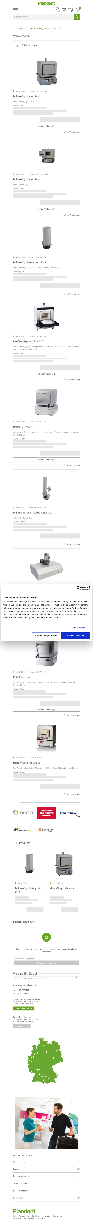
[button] (64, 10)
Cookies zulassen (75, 635)
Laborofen (26, 96)
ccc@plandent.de (22, 994)
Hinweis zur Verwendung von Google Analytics (29, 1218)
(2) (46, 126)
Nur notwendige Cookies (46, 635)
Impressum (47, 1216)
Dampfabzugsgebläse (32, 512)
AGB (39, 1216)
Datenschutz (57, 1216)
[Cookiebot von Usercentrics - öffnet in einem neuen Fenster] (78, 588)
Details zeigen (78, 627)
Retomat (22, 427)
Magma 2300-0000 (28, 341)
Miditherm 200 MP (27, 762)
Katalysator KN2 (29, 262)
